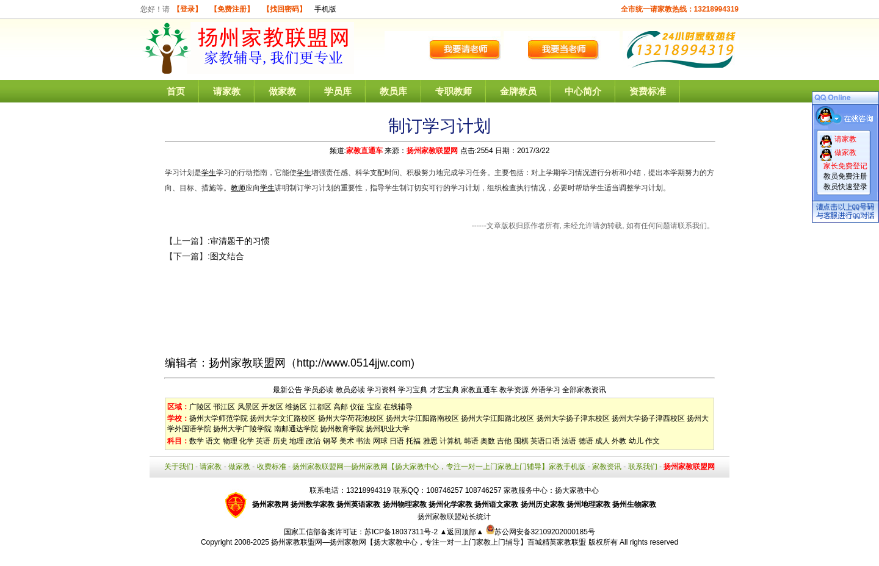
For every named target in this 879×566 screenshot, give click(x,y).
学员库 (338, 91)
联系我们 (642, 466)
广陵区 (200, 407)
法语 (569, 441)
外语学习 (545, 389)
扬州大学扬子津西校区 (648, 418)
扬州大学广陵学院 (242, 428)
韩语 (471, 441)
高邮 (340, 407)
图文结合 (227, 256)
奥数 (487, 441)
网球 (380, 441)
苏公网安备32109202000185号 (540, 532)
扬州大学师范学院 (218, 418)
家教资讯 (606, 466)
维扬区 (296, 407)
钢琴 (330, 441)
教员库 (393, 91)
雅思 (430, 441)
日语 (396, 441)
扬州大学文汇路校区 (283, 418)
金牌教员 (518, 91)
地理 (296, 441)
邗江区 (224, 407)
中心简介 (583, 91)
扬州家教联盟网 (432, 150)
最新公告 (287, 389)
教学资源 (514, 389)
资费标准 (647, 91)
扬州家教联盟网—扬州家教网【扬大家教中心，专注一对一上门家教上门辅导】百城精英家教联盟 (428, 542)
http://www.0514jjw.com (354, 363)
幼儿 (636, 441)
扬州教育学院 (342, 428)
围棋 (521, 441)
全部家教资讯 (584, 389)
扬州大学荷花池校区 (351, 418)
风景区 (248, 407)
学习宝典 (412, 389)
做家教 (282, 91)
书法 (363, 441)
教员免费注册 (845, 176)
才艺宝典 (444, 389)
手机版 (325, 9)
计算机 (450, 441)
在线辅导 (398, 407)
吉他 (504, 441)
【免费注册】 (232, 9)
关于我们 (179, 466)
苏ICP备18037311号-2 (402, 532)
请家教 (227, 91)
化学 (246, 441)
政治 (313, 441)
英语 (263, 441)
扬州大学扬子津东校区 (573, 418)
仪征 (357, 407)
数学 (196, 441)
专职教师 (453, 91)
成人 (602, 441)
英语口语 (545, 441)
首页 (176, 91)
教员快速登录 (845, 186)
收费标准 (271, 466)
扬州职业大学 (388, 428)
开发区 (272, 407)
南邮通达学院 (296, 428)
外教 (619, 441)
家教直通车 (364, 150)
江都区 (320, 407)
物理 (230, 441)
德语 (586, 441)
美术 (346, 441)
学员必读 (318, 389)
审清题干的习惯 (240, 241)
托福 (413, 441)
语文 (213, 441)
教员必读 (350, 389)
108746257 (483, 490)
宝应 (374, 407)
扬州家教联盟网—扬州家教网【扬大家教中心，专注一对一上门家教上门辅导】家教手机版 (438, 466)
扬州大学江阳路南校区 (422, 418)
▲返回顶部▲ (461, 532)
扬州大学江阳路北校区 (497, 418)
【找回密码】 (284, 9)
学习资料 (381, 389)
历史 (280, 441)
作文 (652, 441)
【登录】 (187, 9)
